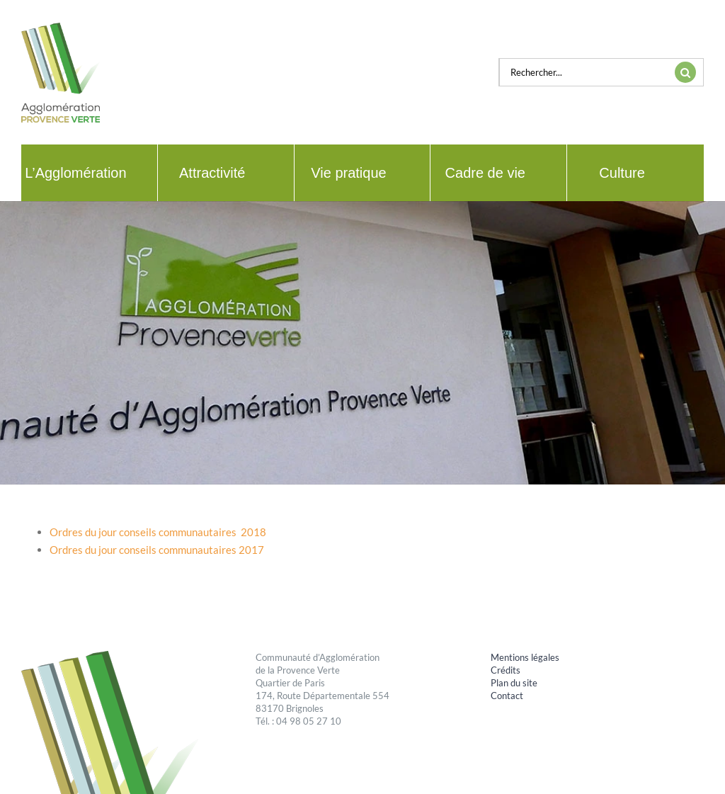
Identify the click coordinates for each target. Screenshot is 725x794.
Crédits (505, 670)
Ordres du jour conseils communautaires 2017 (157, 549)
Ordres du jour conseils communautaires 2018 (158, 532)
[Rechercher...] (583, 72)
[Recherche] (685, 72)
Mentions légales (525, 657)
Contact (507, 695)
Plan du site (514, 682)
